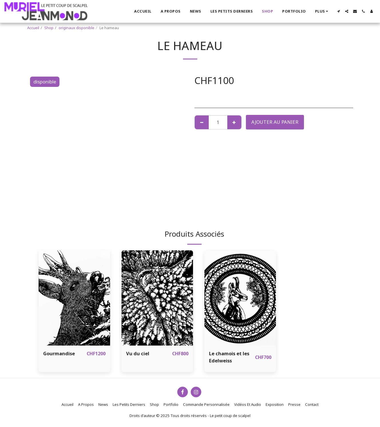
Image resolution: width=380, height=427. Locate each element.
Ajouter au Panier (275, 122)
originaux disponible (76, 27)
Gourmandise (59, 353)
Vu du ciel (137, 353)
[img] (74, 298)
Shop (48, 27)
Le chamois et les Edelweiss (229, 357)
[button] (338, 11)
